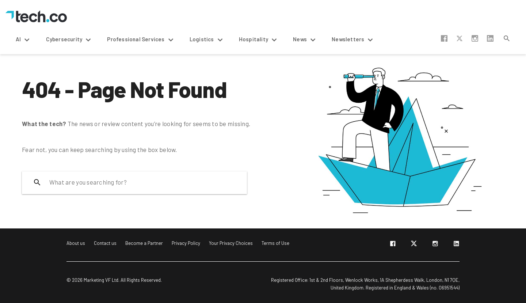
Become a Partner (144, 243)
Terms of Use (275, 243)
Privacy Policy (186, 243)
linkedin (490, 38)
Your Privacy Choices (231, 243)
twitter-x (459, 38)
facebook (444, 38)
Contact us (105, 243)
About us (75, 243)
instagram (475, 38)
